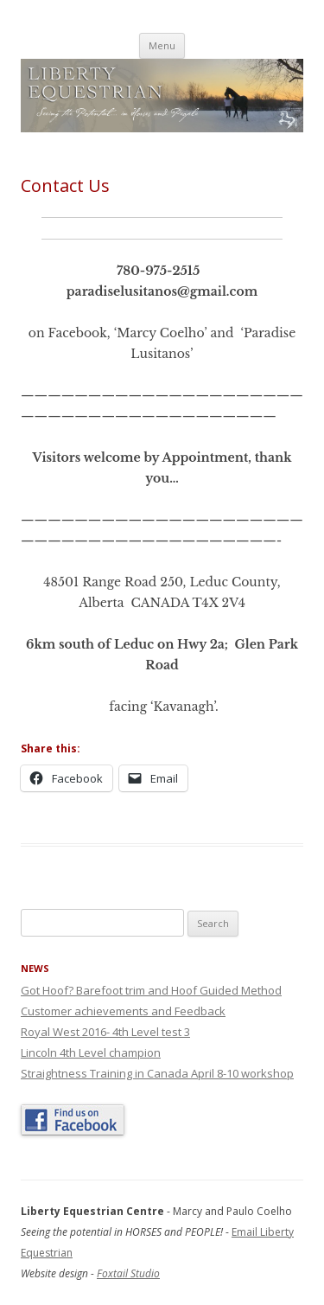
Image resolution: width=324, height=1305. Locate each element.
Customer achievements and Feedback (123, 1011)
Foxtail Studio (128, 1273)
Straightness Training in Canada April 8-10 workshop (157, 1073)
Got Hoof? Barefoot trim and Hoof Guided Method (151, 990)
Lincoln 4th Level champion (91, 1052)
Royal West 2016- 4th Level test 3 (105, 1032)
